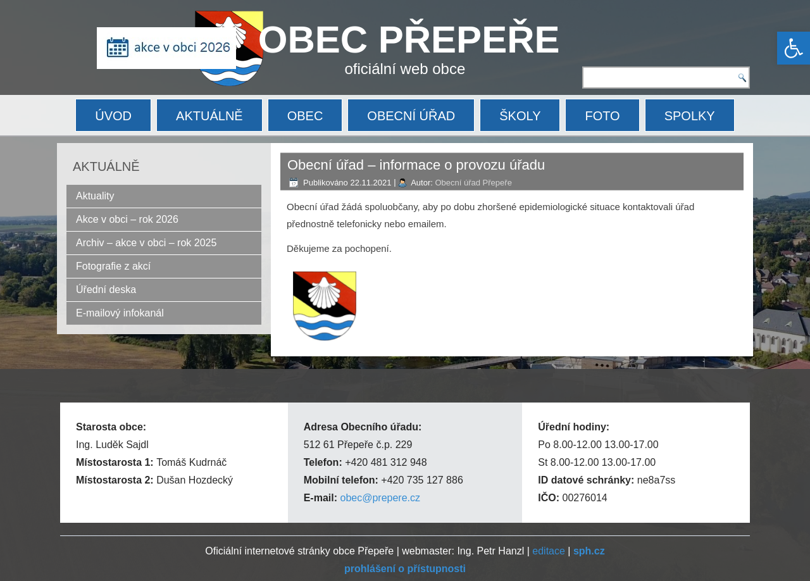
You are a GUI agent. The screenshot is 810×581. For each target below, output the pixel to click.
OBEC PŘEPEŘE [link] (409, 39)
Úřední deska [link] (106, 289)
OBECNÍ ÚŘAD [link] (411, 116)
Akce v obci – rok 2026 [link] (127, 219)
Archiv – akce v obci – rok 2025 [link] (146, 242)
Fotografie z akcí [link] (113, 266)
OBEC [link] (305, 116)
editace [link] (548, 551)
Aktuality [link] (95, 196)
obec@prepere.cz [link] (380, 497)
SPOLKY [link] (689, 116)
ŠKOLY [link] (519, 116)
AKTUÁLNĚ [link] (209, 116)
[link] (793, 48)
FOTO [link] (602, 116)
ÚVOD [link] (113, 116)
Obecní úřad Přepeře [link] (473, 182)
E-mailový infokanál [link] (120, 313)
